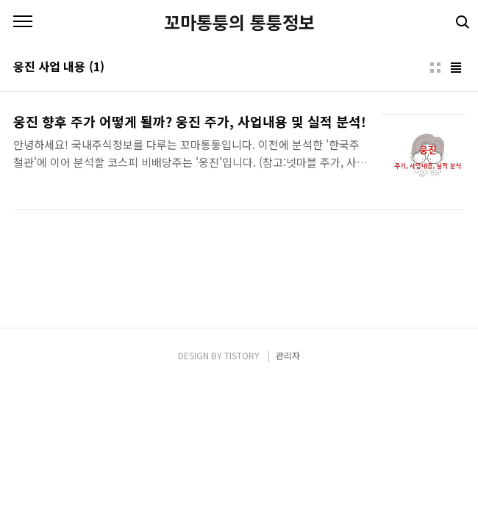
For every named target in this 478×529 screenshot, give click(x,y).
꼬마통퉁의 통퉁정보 (239, 22)
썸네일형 (435, 67)
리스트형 (456, 67)
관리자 (288, 355)
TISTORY (242, 355)
